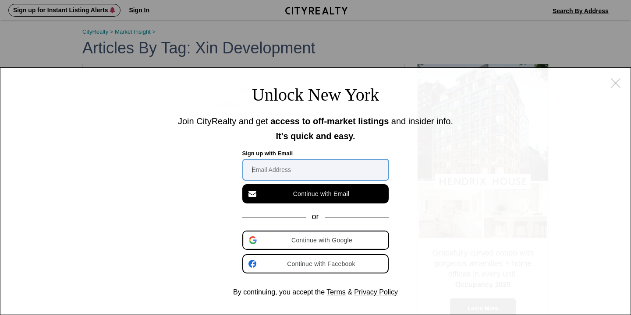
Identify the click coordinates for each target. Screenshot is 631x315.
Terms (336, 292)
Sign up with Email (267, 153)
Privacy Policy (376, 292)
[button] (316, 240)
